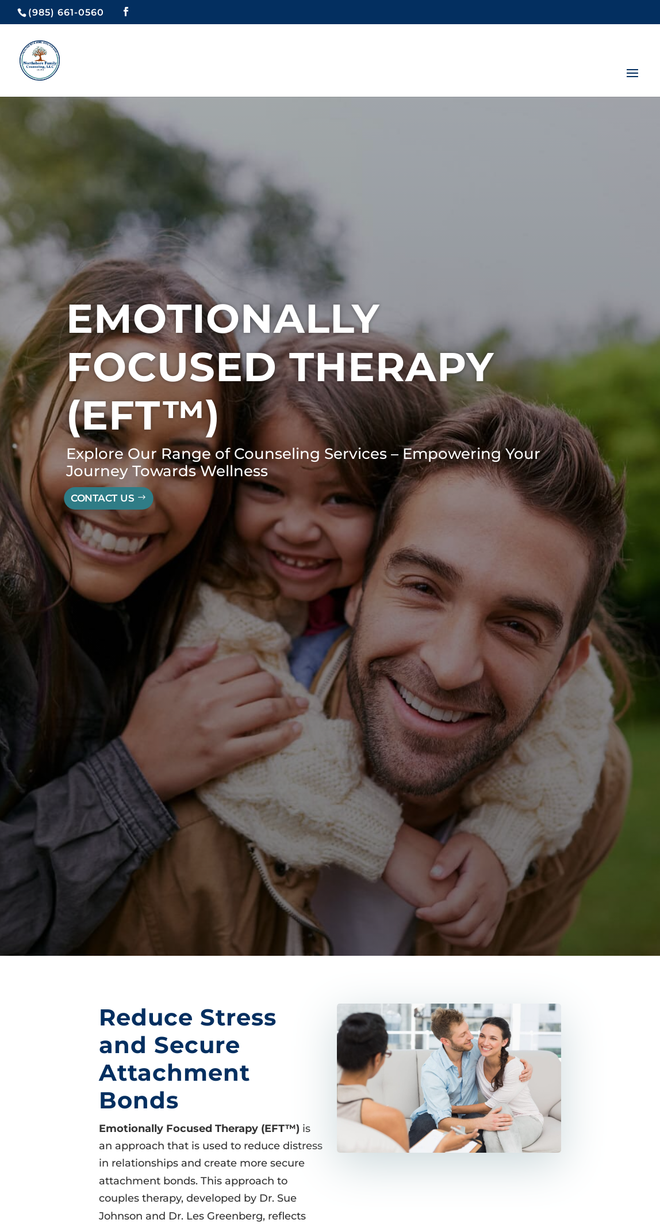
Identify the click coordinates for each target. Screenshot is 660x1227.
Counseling (277, 454)
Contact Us (102, 498)
